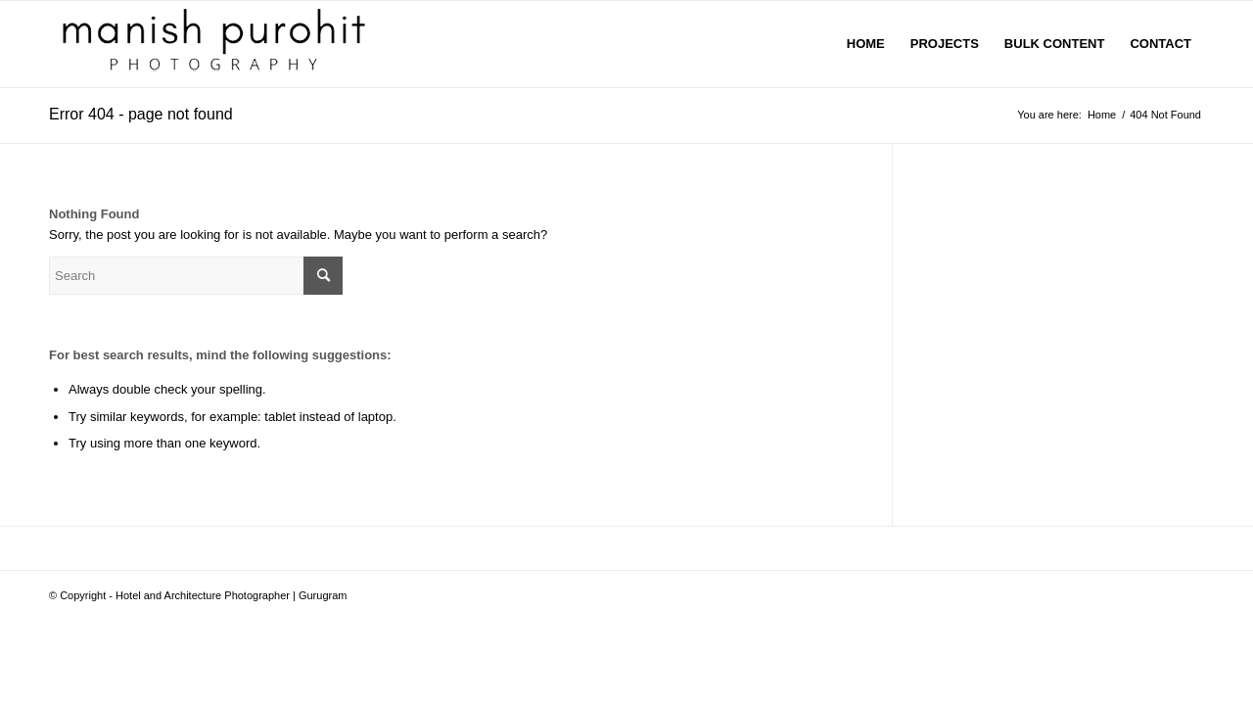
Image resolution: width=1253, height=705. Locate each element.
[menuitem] (866, 44)
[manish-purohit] (218, 44)
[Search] (196, 276)
